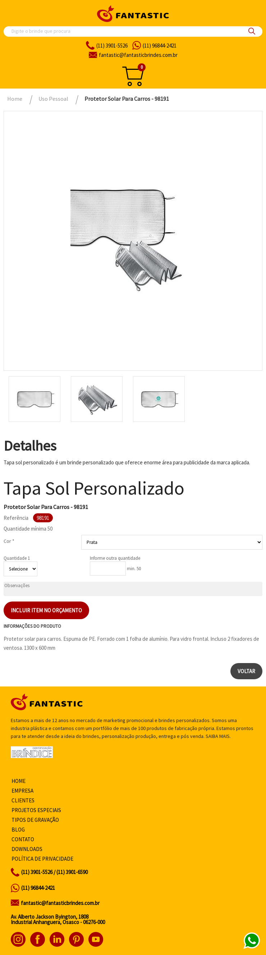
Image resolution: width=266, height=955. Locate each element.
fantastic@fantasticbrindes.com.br (60, 903)
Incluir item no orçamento (46, 610)
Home (19, 781)
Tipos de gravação (35, 819)
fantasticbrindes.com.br (138, 54)
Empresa (22, 790)
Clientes (23, 800)
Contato (23, 839)
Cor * (9, 541)
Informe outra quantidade (115, 558)
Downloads (27, 849)
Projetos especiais (36, 810)
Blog (18, 829)
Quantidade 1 (17, 558)
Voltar (246, 671)
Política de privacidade (42, 858)
